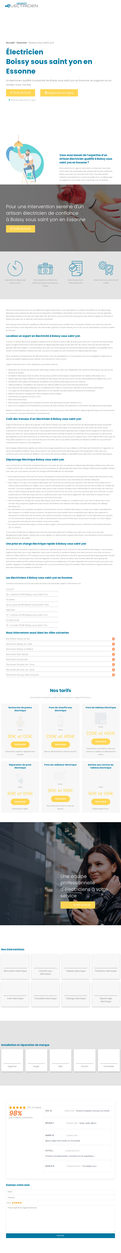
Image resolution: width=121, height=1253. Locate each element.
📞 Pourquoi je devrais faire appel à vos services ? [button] (30, 1150)
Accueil (10, 42)
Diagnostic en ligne (60, 93)
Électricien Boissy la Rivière (19, 639)
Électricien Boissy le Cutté (19, 634)
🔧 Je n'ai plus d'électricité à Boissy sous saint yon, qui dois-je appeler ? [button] (41, 1144)
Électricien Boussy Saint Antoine (22, 665)
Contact (60, 1191)
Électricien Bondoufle (17, 649)
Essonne (22, 42)
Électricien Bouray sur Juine (20, 659)
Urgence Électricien (57, 1250)
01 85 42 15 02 (21, 93)
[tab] (60, 1144)
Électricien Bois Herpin (17, 644)
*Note (14, 1084)
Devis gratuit (20, 721)
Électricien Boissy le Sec (18, 629)
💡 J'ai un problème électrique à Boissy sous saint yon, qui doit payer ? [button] (41, 1156)
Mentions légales (70, 1250)
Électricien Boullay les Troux (20, 654)
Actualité (48, 1221)
